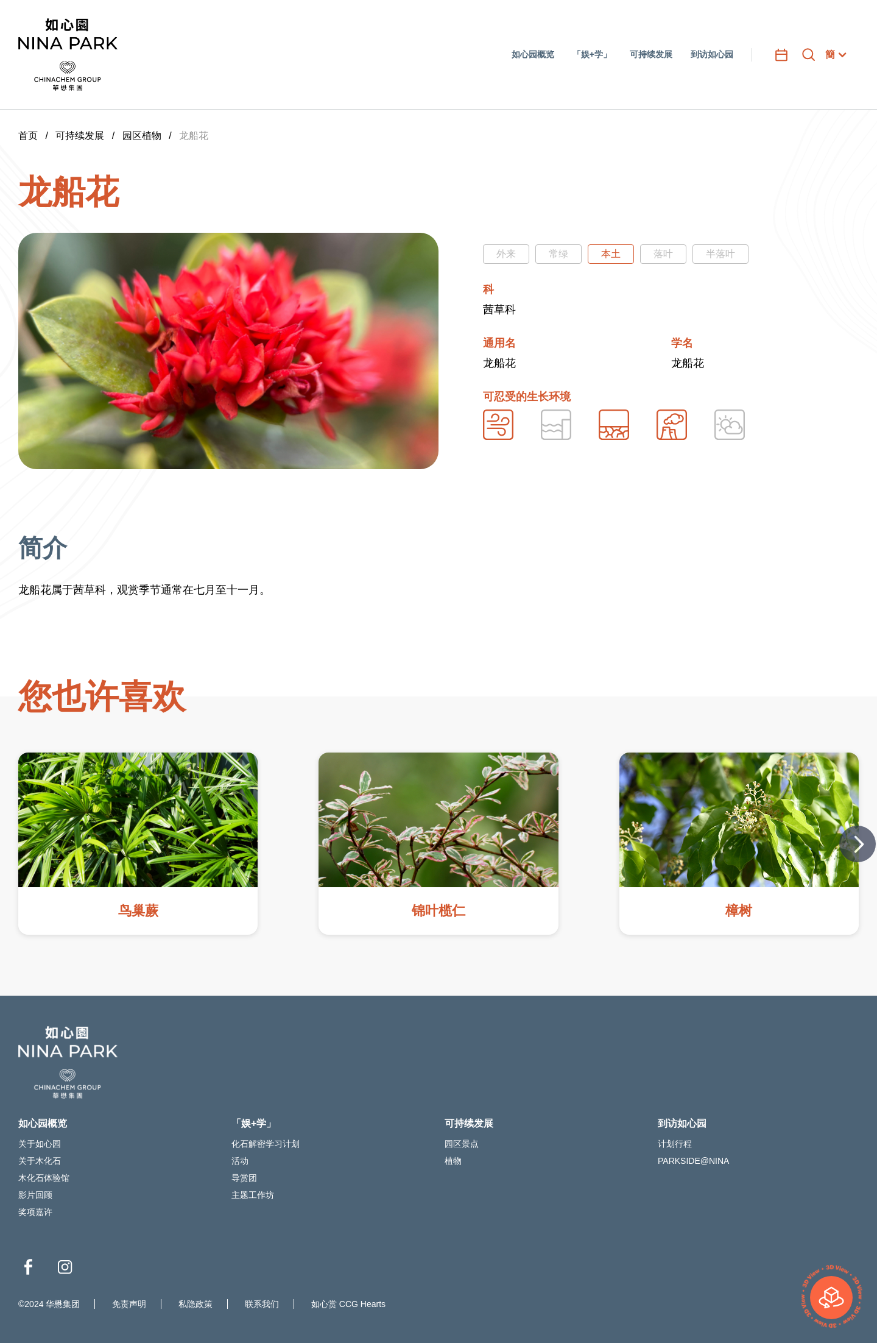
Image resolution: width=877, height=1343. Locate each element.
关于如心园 (39, 1144)
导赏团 (244, 1178)
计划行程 (675, 1144)
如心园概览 (42, 1123)
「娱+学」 (253, 1123)
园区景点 (462, 1144)
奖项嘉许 (35, 1212)
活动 (239, 1161)
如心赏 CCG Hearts (348, 1304)
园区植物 (141, 135)
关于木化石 (39, 1161)
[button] (857, 844)
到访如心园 (682, 1123)
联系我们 (262, 1304)
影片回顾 (35, 1195)
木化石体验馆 (43, 1178)
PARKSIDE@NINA (693, 1161)
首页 (28, 135)
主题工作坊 (252, 1195)
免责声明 (129, 1304)
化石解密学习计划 (265, 1144)
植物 (453, 1161)
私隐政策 (195, 1304)
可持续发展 (79, 135)
